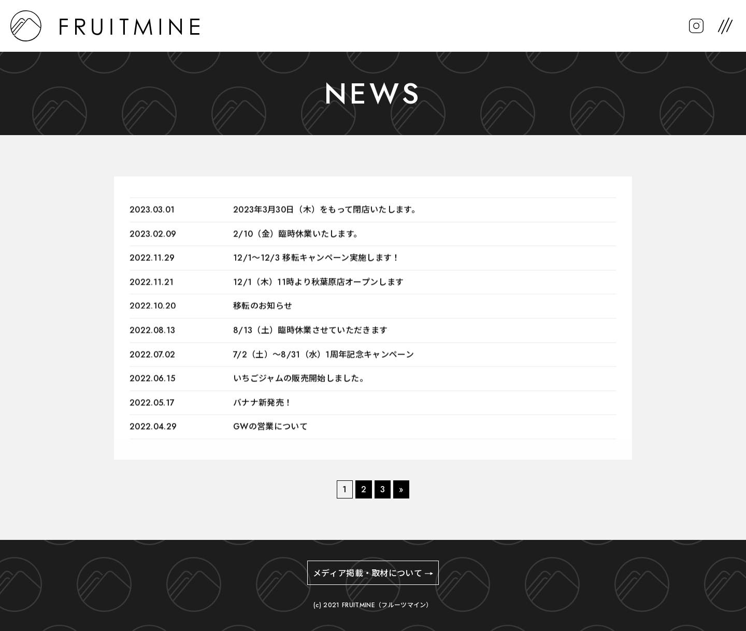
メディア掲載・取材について (367, 573)
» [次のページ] (401, 489)
